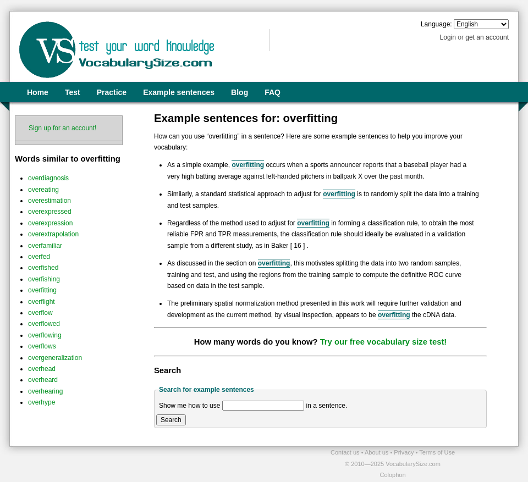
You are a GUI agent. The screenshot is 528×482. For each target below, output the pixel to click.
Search (171, 420)
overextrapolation (53, 234)
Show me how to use (189, 405)
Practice (112, 92)
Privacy (404, 452)
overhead (42, 369)
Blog (239, 92)
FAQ (272, 92)
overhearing (45, 391)
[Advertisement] (138, 463)
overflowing (45, 335)
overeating (43, 189)
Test (72, 92)
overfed (39, 257)
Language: (436, 24)
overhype (41, 402)
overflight (41, 302)
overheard (43, 380)
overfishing (44, 279)
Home (37, 92)
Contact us (346, 452)
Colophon (392, 475)
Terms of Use (437, 452)
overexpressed (50, 211)
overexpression (50, 223)
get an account (487, 37)
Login (448, 37)
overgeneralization (55, 358)
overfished (43, 268)
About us (377, 452)
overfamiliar (45, 246)
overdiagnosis (48, 178)
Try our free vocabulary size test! (383, 341)
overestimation (49, 200)
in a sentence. (327, 405)
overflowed (44, 324)
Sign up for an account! (62, 128)
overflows (42, 346)
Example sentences (179, 92)
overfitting (42, 290)
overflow (40, 313)
